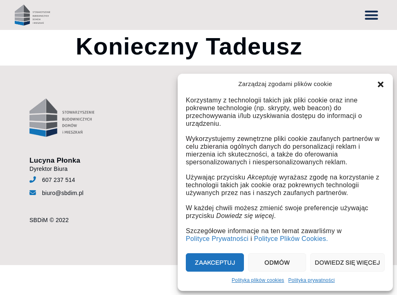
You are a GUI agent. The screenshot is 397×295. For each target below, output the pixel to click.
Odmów (277, 262)
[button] (381, 84)
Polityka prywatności (311, 280)
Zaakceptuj (215, 262)
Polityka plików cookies (258, 280)
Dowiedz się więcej (347, 262)
